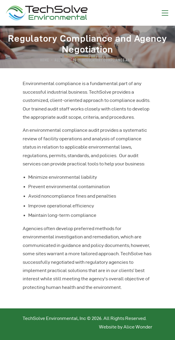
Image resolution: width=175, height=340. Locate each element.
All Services (66, 59)
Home (44, 59)
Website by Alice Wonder (125, 326)
